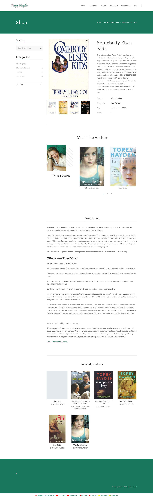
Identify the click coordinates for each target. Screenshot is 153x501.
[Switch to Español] (102, 495)
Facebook (16, 473)
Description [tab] (92, 218)
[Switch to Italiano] (83, 495)
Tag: (98, 108)
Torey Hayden (116, 98)
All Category (21, 64)
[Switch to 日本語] (92, 495)
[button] (87, 42)
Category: (101, 103)
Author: (100, 98)
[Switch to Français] (49, 495)
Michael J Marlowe (81, 406)
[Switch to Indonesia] (72, 495)
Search (41, 48)
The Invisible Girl (80, 445)
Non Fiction (115, 103)
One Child (57, 445)
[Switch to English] (39, 495)
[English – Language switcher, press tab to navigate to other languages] (29, 84)
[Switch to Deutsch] (60, 495)
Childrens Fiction (23, 68)
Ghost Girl (57, 401)
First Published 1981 (119, 108)
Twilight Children (127, 401)
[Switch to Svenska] (113, 495)
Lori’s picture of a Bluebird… (57, 342)
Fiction (19, 72)
